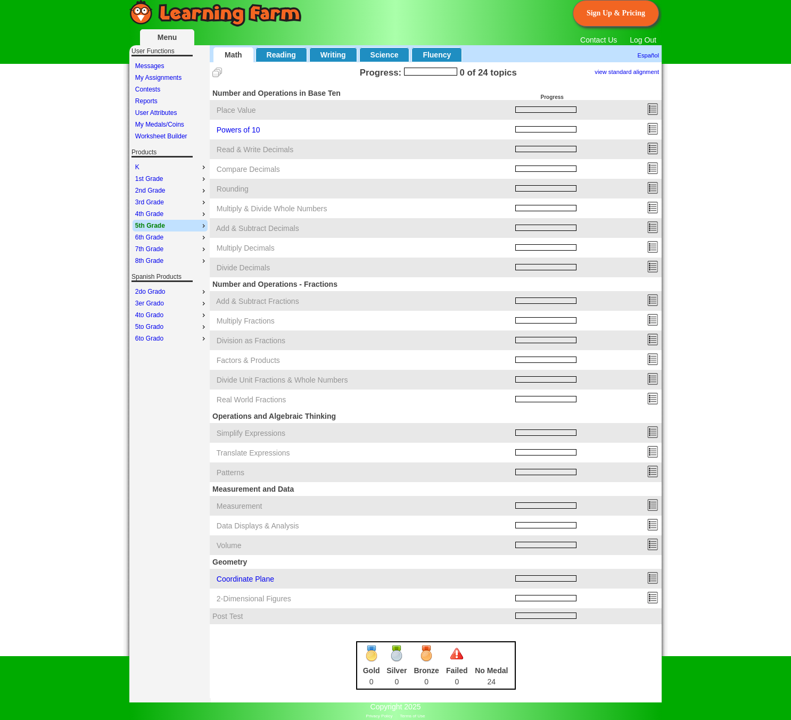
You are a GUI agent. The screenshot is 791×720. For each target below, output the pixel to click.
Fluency (437, 55)
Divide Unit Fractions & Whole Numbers (282, 380)
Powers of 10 (238, 130)
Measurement (239, 506)
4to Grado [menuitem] (171, 315)
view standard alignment (627, 72)
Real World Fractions (251, 399)
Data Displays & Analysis (258, 526)
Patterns (230, 472)
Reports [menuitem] (146, 101)
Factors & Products (248, 360)
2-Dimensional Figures (254, 598)
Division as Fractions (251, 340)
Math (233, 55)
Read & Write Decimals (255, 149)
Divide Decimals (243, 267)
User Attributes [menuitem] (156, 113)
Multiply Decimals (246, 248)
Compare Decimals (248, 169)
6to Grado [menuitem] (171, 338)
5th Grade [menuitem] (171, 225)
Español (648, 55)
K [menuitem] (171, 167)
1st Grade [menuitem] (171, 179)
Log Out (643, 40)
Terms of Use (412, 716)
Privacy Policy (379, 716)
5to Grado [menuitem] (171, 326)
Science (384, 55)
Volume (229, 545)
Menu (167, 37)
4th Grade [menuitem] (171, 214)
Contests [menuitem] (147, 89)
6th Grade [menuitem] (171, 237)
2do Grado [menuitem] (171, 291)
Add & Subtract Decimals (257, 228)
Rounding (233, 189)
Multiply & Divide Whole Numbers (272, 208)
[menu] (170, 101)
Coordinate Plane (245, 579)
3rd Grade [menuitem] (171, 202)
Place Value (236, 110)
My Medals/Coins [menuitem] (159, 124)
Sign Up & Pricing (616, 13)
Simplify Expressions (251, 433)
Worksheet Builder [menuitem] (161, 136)
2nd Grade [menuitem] (171, 190)
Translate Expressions (253, 453)
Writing (333, 55)
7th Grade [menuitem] (171, 249)
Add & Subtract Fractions (257, 301)
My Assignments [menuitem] (158, 77)
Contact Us (598, 40)
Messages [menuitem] (149, 66)
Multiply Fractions (246, 321)
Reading (281, 55)
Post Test (227, 616)
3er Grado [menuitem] (171, 303)
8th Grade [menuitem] (171, 260)
